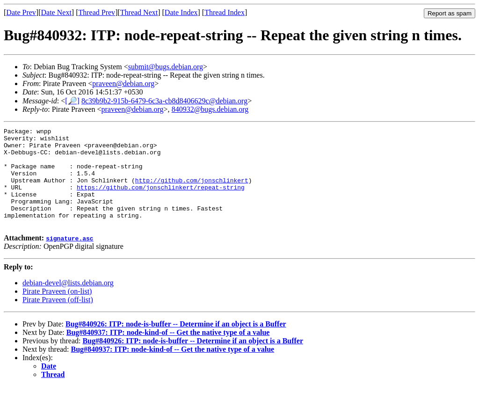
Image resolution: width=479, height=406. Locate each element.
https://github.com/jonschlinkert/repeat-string (161, 200)
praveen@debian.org (123, 83)
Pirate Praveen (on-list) (57, 311)
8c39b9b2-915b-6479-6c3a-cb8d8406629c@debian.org (164, 101)
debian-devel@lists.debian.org (68, 302)
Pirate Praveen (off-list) (57, 319)
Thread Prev (96, 12)
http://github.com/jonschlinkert (191, 191)
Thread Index (224, 12)
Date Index (181, 12)
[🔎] (72, 101)
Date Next (56, 12)
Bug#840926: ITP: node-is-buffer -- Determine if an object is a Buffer (175, 344)
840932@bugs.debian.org (210, 109)
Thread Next (139, 12)
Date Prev (21, 12)
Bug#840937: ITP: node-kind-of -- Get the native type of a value (168, 352)
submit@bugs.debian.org (165, 67)
